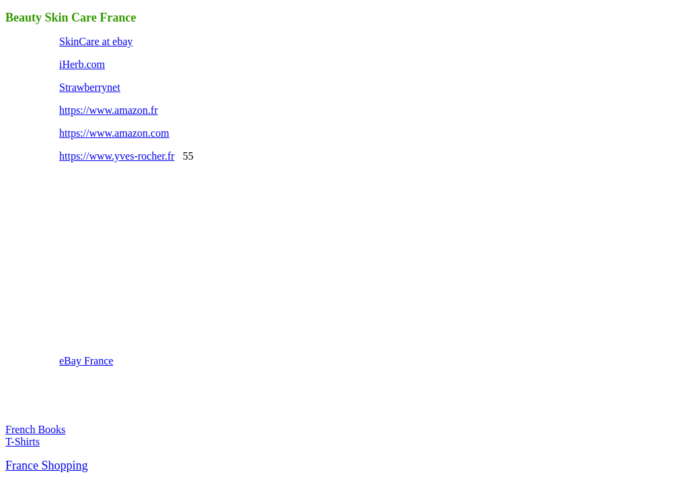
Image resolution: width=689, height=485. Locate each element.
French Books (35, 429)
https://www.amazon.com (114, 133)
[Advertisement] (160, 257)
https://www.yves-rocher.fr (116, 156)
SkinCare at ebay (96, 41)
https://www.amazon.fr (108, 110)
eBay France (86, 360)
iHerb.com (82, 64)
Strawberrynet (89, 87)
